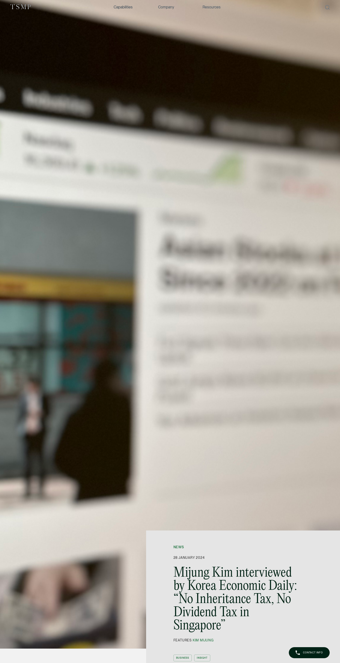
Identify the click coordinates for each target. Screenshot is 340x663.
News (178, 547)
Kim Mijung (203, 640)
